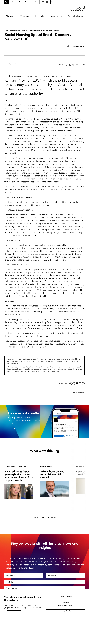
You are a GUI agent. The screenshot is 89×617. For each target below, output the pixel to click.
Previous (6, 518)
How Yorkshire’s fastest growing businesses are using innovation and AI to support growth (18, 476)
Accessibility (33, 2)
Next (82, 518)
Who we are (10, 16)
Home (6, 30)
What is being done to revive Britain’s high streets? (52, 474)
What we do (24, 16)
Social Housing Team (37, 347)
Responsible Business (75, 16)
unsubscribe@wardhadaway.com (36, 565)
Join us (13, 2)
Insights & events (56, 16)
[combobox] (58, 2)
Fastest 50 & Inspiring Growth (19, 466)
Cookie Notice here (14, 610)
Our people (39, 16)
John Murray (78, 344)
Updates (24, 30)
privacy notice (73, 565)
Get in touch (22, 2)
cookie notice (11, 568)
